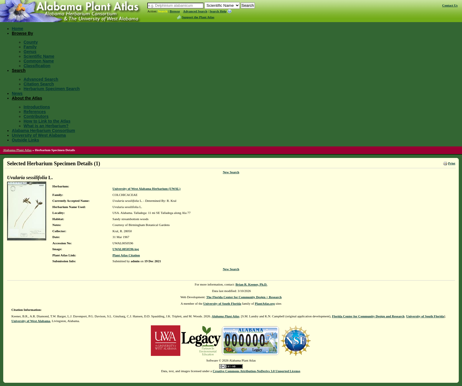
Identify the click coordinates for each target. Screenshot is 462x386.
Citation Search (39, 84)
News (17, 93)
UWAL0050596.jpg (126, 249)
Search (162, 11)
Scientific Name (39, 56)
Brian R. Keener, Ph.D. (251, 284)
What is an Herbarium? (46, 125)
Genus (30, 51)
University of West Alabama (39, 135)
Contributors (36, 116)
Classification (37, 65)
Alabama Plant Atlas (17, 150)
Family (30, 46)
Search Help (218, 11)
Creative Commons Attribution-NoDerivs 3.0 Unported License (256, 371)
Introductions (37, 107)
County (31, 42)
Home (17, 28)
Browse (175, 11)
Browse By (22, 33)
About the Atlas (27, 98)
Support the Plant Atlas (198, 17)
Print (451, 163)
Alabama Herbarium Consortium (43, 130)
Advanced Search (195, 11)
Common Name (39, 61)
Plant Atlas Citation (126, 255)
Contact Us (450, 5)
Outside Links (25, 140)
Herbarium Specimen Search (52, 88)
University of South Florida (222, 303)
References (35, 111)
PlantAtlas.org (265, 303)
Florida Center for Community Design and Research (368, 316)
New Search (231, 172)
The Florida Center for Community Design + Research (244, 297)
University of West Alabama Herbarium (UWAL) (146, 188)
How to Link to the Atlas (47, 121)
